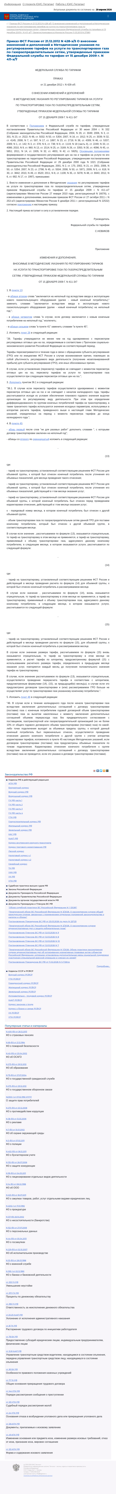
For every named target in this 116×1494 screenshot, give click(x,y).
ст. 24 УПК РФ (12, 1413)
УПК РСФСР (14, 1017)
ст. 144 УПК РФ (13, 1391)
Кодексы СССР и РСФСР (20, 971)
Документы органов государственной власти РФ (33, 900)
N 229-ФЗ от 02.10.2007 (16, 1249)
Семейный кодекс (17, 864)
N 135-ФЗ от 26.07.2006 (16, 1162)
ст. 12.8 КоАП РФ (13, 1351)
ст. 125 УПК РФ (12, 1402)
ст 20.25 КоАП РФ (14, 1315)
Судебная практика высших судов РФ (28, 885)
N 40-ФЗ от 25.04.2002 (16, 1053)
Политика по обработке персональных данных (38, 1475)
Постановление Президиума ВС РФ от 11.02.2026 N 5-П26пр (39, 962)
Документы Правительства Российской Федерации (35, 896)
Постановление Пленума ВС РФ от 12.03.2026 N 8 (33, 937)
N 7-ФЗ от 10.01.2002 (15, 1130)
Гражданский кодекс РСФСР (23, 983)
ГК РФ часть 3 (15, 809)
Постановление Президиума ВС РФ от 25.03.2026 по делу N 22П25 (42, 921)
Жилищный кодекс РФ (20, 826)
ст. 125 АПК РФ (13, 1449)
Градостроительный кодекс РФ (24, 821)
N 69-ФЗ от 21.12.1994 (15, 1042)
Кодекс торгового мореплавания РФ (27, 847)
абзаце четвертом (21, 317)
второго (24, 439)
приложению (24, 204)
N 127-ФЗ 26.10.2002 (15, 1217)
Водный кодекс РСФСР (20, 974)
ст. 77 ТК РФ (11, 1380)
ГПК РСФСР (14, 979)
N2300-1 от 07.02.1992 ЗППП (19, 1097)
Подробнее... (103, 966)
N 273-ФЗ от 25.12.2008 (16, 1108)
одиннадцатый (41, 439)
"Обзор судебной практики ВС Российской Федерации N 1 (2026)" (42, 907)
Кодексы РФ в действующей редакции (28, 780)
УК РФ (11, 876)
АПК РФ (12, 783)
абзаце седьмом (19, 326)
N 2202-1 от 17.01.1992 (15, 1206)
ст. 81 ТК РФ (11, 1326)
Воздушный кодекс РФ (20, 796)
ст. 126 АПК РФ (13, 1424)
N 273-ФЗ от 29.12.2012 (16, 1064)
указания (72, 182)
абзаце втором (18, 296)
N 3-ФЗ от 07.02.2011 (15, 1140)
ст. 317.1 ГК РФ (12, 1293)
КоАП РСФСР (15, 1000)
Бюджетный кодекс (18, 787)
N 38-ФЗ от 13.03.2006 (16, 1119)
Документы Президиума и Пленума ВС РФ (30, 904)
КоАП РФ (13, 838)
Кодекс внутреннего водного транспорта (29, 843)
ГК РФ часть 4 (15, 813)
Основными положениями (94, 151)
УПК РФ (12, 881)
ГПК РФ (12, 817)
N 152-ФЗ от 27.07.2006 (16, 1228)
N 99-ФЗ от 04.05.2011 (16, 1173)
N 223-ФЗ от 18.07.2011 (16, 1195)
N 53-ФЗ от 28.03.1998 (16, 1260)
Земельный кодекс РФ (20, 830)
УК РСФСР (13, 1013)
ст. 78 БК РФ (12, 1337)
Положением (37, 126)
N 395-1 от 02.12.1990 (15, 1271)
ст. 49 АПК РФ (12, 1435)
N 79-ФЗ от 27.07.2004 (16, 1075)
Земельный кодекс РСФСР (22, 991)
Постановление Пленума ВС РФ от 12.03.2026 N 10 (34, 941)
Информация (12, 4)
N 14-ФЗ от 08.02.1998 (16, 1184)
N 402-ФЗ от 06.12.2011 (16, 1151)
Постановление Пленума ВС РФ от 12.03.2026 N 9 (33, 932)
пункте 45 (17, 423)
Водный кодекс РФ (18, 792)
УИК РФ (12, 872)
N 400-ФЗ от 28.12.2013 (16, 1032)
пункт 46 (25, 697)
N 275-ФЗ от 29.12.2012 (16, 1086)
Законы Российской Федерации (25, 889)
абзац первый (17, 429)
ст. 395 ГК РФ (12, 1304)
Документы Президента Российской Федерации (33, 893)
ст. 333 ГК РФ (12, 1282)
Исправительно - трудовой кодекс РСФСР (30, 996)
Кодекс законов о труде (20, 1004)
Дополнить (15, 382)
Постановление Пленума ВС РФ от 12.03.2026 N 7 (33, 945)
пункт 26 (25, 332)
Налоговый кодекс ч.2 (19, 859)
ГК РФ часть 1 (15, 800)
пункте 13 (17, 290)
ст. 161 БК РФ (12, 1369)
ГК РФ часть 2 (15, 804)
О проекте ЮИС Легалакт (38, 4)
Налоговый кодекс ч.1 (19, 855)
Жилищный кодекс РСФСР (22, 987)
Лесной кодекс (16, 851)
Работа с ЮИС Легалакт (70, 4)
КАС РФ (12, 834)
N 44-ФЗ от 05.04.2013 (16, 1239)
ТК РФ (11, 868)
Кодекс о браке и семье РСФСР (24, 1008)
